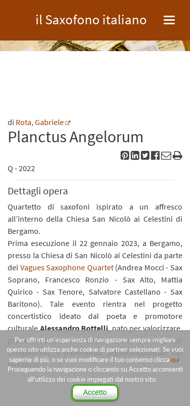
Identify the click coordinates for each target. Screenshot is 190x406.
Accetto (95, 392)
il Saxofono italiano (91, 18)
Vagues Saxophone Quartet (66, 267)
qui (175, 359)
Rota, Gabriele (40, 122)
